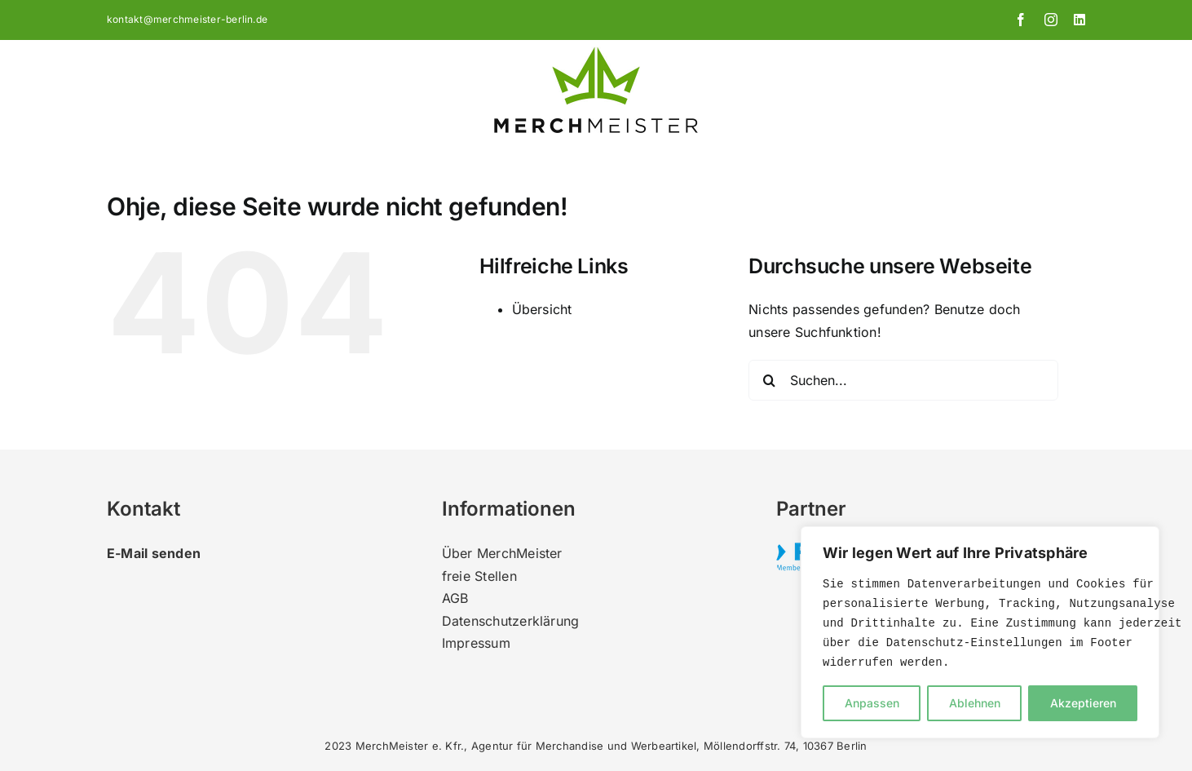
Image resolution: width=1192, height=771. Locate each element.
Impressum (476, 643)
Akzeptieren (1083, 703)
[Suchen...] (903, 380)
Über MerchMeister (502, 553)
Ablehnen (974, 703)
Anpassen (872, 703)
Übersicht (542, 309)
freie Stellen (479, 576)
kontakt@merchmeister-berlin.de (187, 19)
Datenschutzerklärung (511, 621)
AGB (455, 598)
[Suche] (768, 380)
